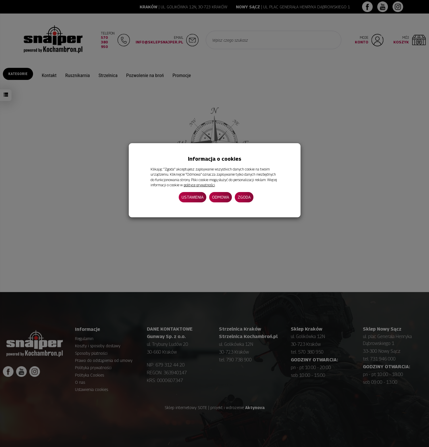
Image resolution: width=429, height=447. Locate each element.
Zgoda (244, 197)
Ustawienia (192, 197)
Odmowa (220, 197)
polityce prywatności (199, 185)
